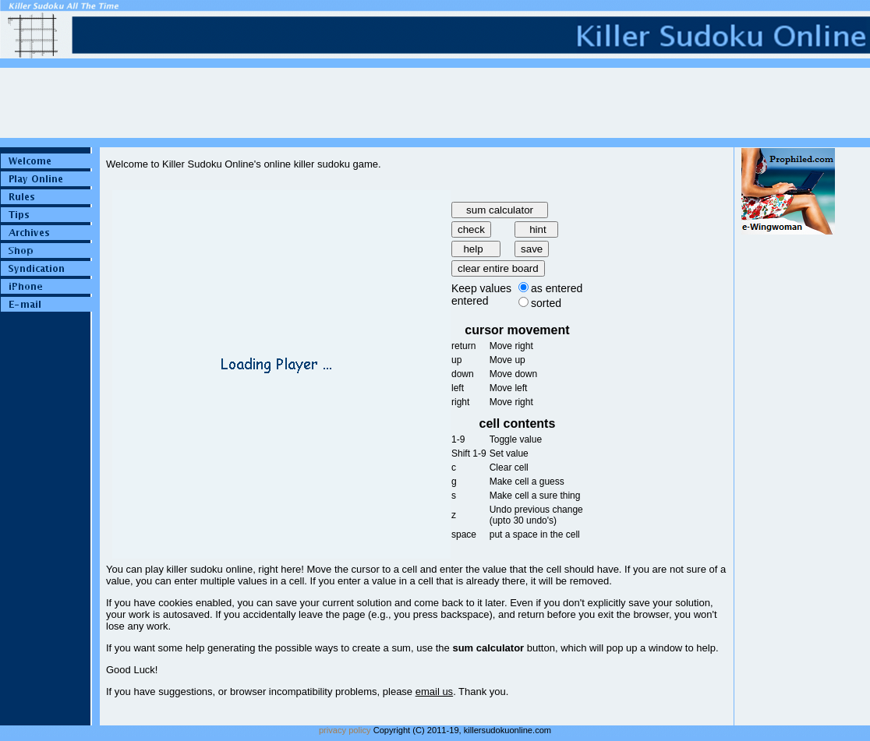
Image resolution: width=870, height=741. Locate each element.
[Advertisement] (788, 468)
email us (434, 691)
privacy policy (345, 730)
